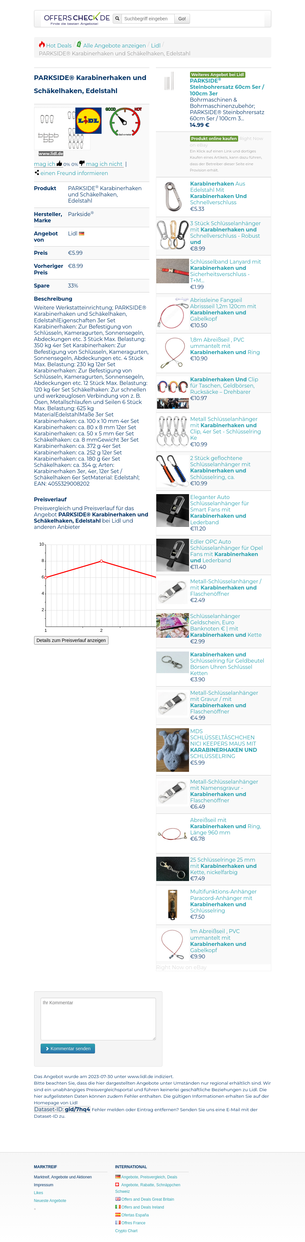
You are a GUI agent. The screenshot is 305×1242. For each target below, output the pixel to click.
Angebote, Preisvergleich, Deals (146, 1177)
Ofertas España (132, 1215)
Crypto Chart (126, 1231)
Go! (182, 18)
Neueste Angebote (50, 1200)
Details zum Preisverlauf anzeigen (71, 640)
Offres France (130, 1223)
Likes (38, 1193)
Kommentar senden (68, 1048)
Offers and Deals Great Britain (144, 1199)
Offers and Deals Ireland (139, 1207)
